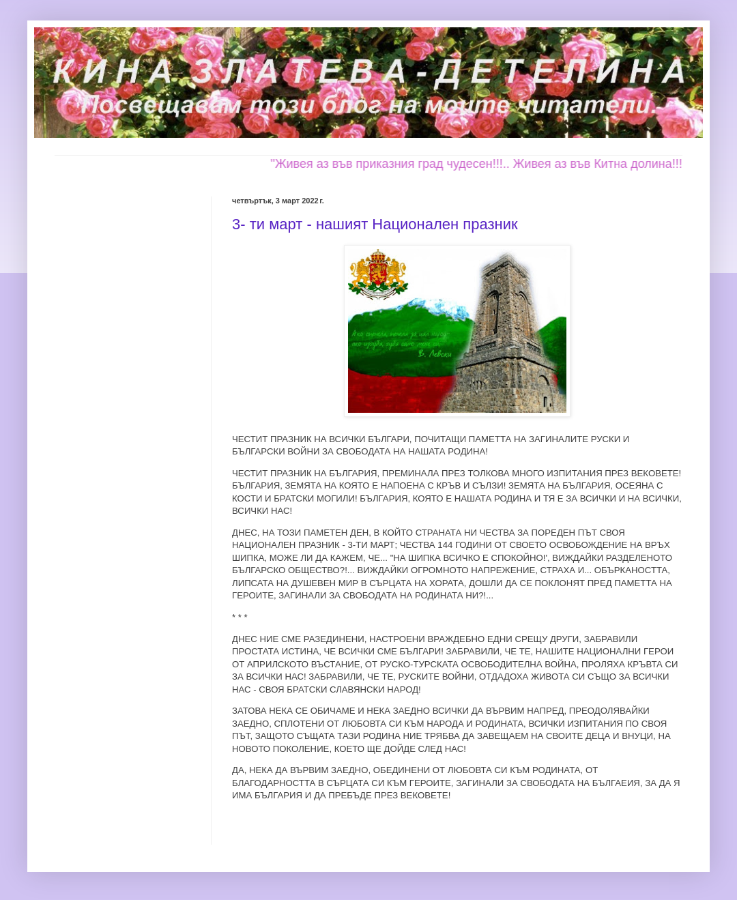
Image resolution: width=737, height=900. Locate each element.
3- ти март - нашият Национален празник (375, 224)
